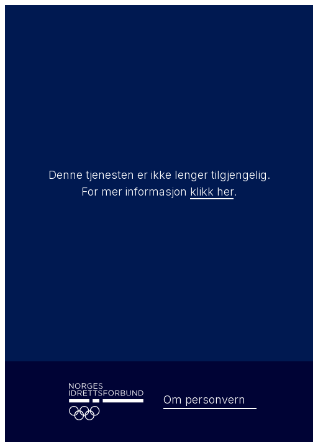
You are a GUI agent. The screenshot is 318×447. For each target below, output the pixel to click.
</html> (159, 223)
